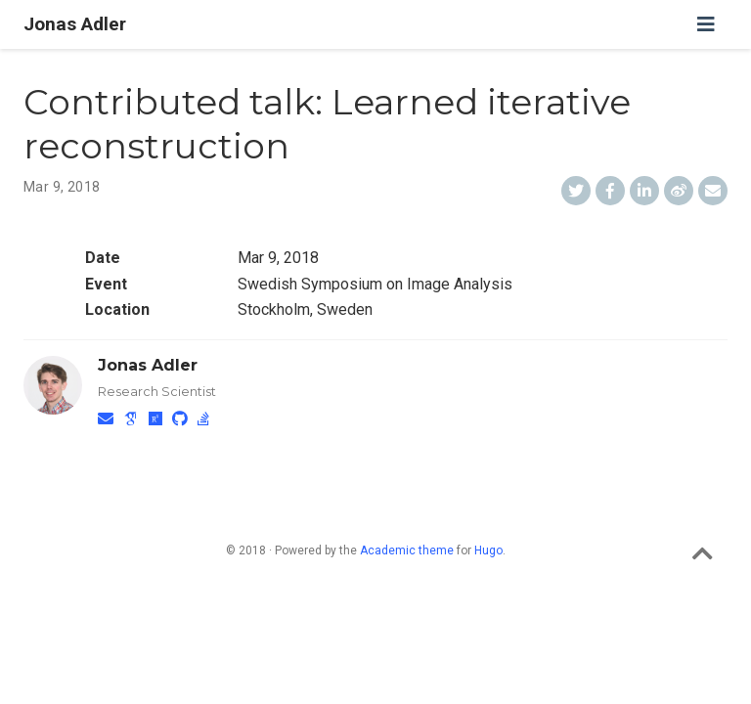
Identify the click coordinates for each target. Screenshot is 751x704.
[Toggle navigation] (706, 24)
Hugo (488, 550)
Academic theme (407, 550)
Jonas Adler (74, 24)
